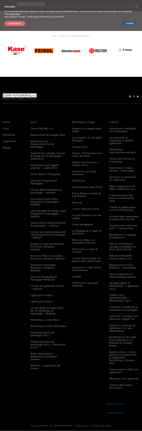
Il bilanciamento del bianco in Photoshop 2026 (121, 198)
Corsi (6, 128)
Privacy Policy (115, 404)
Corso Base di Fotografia (46, 174)
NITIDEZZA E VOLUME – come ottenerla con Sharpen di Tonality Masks (123, 341)
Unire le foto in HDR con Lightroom (123, 371)
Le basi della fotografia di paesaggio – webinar (46, 191)
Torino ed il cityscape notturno (85, 284)
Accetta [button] (129, 23)
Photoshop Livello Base (45, 320)
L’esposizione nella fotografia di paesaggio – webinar (48, 224)
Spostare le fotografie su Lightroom (122, 178)
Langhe (76, 276)
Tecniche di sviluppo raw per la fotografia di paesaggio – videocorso (48, 156)
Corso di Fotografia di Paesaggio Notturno (44, 278)
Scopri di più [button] (15, 23)
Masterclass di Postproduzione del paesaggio (42, 144)
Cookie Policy (114, 412)
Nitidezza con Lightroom (124, 378)
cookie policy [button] (14, 14)
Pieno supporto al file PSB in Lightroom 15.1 (122, 187)
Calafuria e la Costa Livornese (84, 173)
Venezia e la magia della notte (87, 130)
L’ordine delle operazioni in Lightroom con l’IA (124, 218)
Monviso (77, 202)
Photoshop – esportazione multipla (122, 151)
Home (6, 122)
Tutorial (114, 122)
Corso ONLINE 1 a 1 (42, 128)
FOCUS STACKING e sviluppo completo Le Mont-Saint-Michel (122, 247)
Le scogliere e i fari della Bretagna (87, 139)
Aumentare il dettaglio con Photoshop (122, 130)
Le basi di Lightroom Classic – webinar (48, 287)
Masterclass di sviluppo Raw (48, 135)
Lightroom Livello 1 (42, 295)
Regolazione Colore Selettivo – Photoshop (122, 266)
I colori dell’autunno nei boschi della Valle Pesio (86, 259)
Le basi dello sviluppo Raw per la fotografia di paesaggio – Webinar (47, 311)
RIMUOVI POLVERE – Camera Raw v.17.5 (121, 257)
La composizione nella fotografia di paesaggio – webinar (46, 202)
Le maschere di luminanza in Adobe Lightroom (121, 140)
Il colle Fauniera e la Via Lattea (86, 216)
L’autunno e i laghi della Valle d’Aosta (86, 269)
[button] (136, 6)
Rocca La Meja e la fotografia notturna (83, 241)
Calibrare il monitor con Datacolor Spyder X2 (123, 317)
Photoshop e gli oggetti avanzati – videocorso (45, 166)
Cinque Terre (80, 147)
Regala (7, 147)
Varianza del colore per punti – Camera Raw (123, 227)
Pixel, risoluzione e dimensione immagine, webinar (44, 356)
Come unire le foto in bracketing (122, 160)
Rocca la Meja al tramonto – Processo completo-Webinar (48, 257)
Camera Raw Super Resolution (120, 386)
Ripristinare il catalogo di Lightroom (123, 236)
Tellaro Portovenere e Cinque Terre (85, 163)
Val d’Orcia (78, 180)
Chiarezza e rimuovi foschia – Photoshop (121, 169)
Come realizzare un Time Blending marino (122, 275)
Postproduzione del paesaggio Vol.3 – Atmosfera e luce (48, 344)
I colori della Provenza (86, 209)
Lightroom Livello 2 (42, 301)
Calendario (9, 141)
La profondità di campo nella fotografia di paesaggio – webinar (48, 214)
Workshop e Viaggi (83, 122)
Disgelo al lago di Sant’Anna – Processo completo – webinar (49, 247)
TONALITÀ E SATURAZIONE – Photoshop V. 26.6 (120, 298)
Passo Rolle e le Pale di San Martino (86, 195)
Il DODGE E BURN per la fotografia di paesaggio (123, 308)
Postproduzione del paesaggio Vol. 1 (42, 334)
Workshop (9, 135)
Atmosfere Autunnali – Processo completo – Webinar (44, 268)
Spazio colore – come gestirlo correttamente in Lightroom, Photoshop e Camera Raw (123, 357)
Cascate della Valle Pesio (87, 187)
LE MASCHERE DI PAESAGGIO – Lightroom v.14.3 (124, 286)
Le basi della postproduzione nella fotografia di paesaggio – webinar (48, 235)
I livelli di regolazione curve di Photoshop (122, 208)
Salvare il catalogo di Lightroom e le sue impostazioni (122, 328)
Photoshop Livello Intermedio (48, 326)
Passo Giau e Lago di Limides (85, 250)
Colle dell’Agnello (82, 224)
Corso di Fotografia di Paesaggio (44, 182)
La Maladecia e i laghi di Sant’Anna (87, 232)
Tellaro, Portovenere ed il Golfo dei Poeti (87, 154)
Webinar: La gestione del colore (46, 367)
